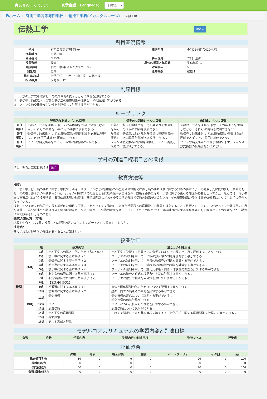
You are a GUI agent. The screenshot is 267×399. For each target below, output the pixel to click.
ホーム (12, 16)
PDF (200, 29)
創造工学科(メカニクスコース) (94, 16)
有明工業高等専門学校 (44, 16)
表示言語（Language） (81, 5)
